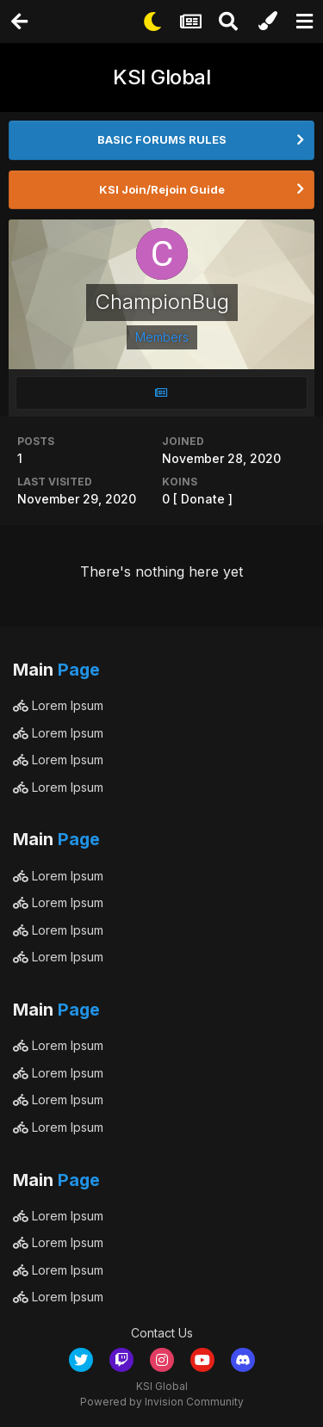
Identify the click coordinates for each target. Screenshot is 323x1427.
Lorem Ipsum (58, 705)
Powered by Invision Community (162, 1401)
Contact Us (162, 1332)
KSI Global (161, 77)
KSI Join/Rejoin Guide (162, 189)
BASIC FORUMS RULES (162, 139)
